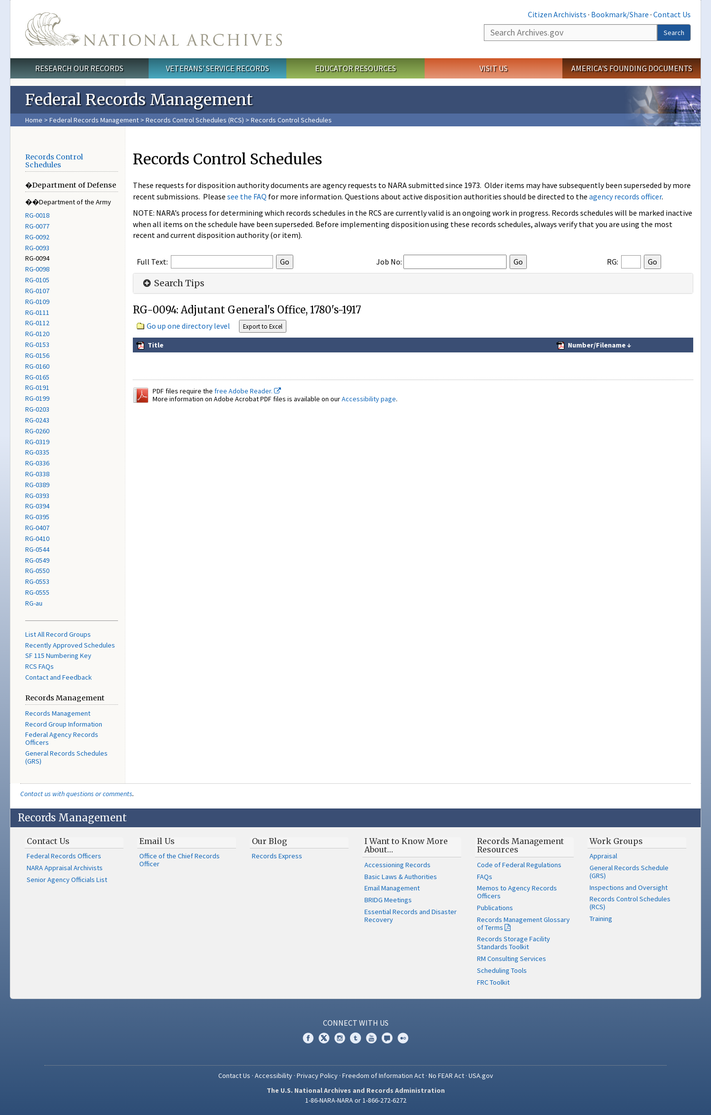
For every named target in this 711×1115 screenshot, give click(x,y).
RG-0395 (37, 516)
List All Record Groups (58, 634)
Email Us (157, 841)
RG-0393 (37, 495)
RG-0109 (37, 301)
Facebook (308, 1038)
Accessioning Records (397, 864)
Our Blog (269, 841)
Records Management (57, 713)
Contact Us (672, 14)
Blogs (387, 1038)
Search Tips (172, 283)
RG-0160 (37, 366)
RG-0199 (37, 398)
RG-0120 (37, 333)
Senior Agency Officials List (67, 879)
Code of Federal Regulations (519, 864)
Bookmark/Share (620, 14)
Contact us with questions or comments (76, 793)
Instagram (340, 1038)
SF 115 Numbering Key (58, 655)
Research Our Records (79, 68)
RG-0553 (37, 581)
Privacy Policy (317, 1075)
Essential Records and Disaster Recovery (410, 915)
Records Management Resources (520, 845)
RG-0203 (37, 409)
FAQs (484, 876)
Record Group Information (63, 724)
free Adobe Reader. (247, 390)
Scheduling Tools (502, 970)
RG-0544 (37, 549)
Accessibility (273, 1075)
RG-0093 (37, 247)
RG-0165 (37, 377)
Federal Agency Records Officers (61, 738)
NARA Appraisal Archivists (65, 867)
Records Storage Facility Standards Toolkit (513, 942)
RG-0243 (37, 420)
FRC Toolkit (493, 982)
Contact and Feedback (58, 677)
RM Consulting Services (511, 958)
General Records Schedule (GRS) (629, 871)
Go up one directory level (188, 326)
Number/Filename (596, 345)
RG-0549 (37, 560)
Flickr (403, 1038)
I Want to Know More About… (406, 845)
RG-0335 (37, 452)
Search (674, 32)
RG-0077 (37, 226)
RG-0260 (37, 430)
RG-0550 (37, 570)
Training (601, 918)
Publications (495, 907)
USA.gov (481, 1075)
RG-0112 (37, 322)
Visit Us (493, 68)
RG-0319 (37, 441)
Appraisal (603, 855)
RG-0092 (37, 236)
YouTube (371, 1038)
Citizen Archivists (557, 14)
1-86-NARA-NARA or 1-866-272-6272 (355, 1100)
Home (33, 119)
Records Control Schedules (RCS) (195, 119)
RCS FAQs (39, 666)
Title (154, 345)
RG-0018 (37, 215)
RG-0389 (37, 484)
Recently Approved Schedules (70, 645)
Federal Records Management (94, 119)
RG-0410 (37, 538)
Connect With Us (356, 1023)
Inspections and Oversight (629, 887)
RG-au (33, 603)
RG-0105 (37, 279)
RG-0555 (37, 592)
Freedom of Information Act (383, 1075)
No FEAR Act (446, 1075)
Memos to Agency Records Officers (517, 892)
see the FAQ (247, 196)
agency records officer (625, 196)
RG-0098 (37, 269)
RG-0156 (37, 355)
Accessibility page (369, 398)
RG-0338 (37, 473)
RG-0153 (37, 344)
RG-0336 (37, 463)
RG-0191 (37, 387)
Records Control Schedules (54, 161)
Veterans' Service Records (217, 68)
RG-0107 (37, 290)
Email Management (392, 888)
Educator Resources (355, 68)
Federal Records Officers (64, 855)
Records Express (277, 855)
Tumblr (355, 1038)
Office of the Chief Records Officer (179, 859)
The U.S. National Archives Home (153, 29)
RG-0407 (37, 527)
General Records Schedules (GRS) (66, 757)
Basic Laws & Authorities (400, 876)
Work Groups (616, 841)
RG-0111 (37, 312)
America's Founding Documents (631, 68)
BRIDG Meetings (388, 899)
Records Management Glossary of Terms (523, 923)
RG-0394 (37, 505)
